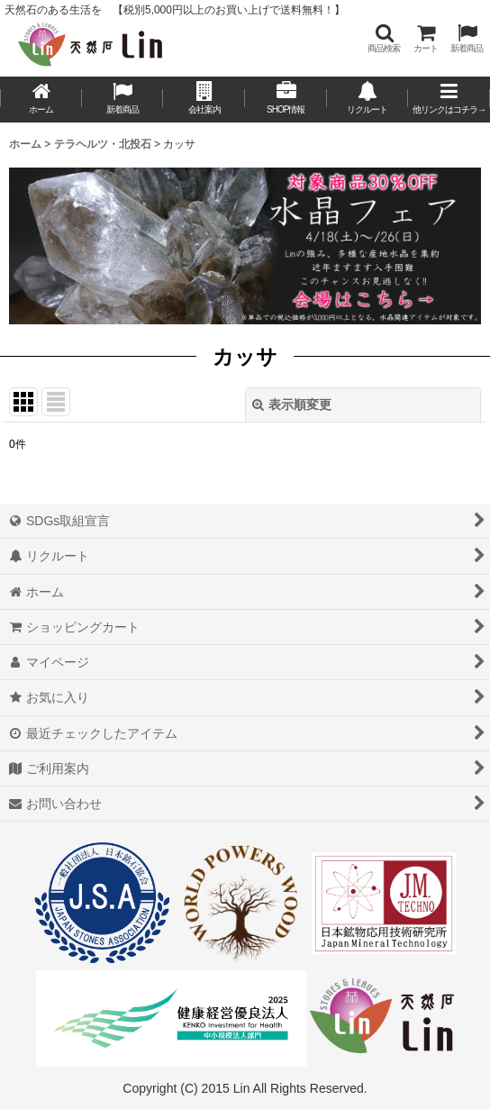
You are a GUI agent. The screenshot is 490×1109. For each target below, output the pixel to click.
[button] (384, 38)
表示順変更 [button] (291, 404)
